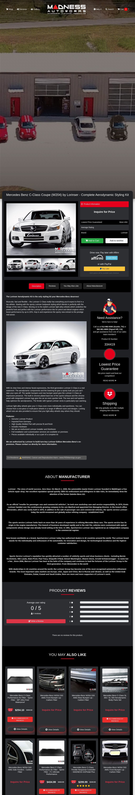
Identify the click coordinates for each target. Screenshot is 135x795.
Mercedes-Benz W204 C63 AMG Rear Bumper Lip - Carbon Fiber (83, 697)
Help (98, 9)
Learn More (111, 258)
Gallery (35, 9)
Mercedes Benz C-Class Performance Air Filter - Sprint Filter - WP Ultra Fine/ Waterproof (20, 698)
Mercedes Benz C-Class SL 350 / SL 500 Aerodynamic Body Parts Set (115, 697)
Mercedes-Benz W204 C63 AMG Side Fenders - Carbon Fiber (20, 769)
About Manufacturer (95, 286)
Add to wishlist (116, 241)
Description (36, 286)
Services (22, 9)
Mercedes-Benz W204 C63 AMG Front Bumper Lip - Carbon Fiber (51, 697)
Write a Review (36, 621)
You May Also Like (71, 286)
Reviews (52, 286)
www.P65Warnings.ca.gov (70, 457)
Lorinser (124, 233)
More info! (123, 222)
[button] (73, 229)
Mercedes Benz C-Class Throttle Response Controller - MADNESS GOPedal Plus (83, 769)
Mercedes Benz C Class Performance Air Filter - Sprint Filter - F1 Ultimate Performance (51, 770)
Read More (109, 380)
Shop (9, 9)
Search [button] (109, 9)
